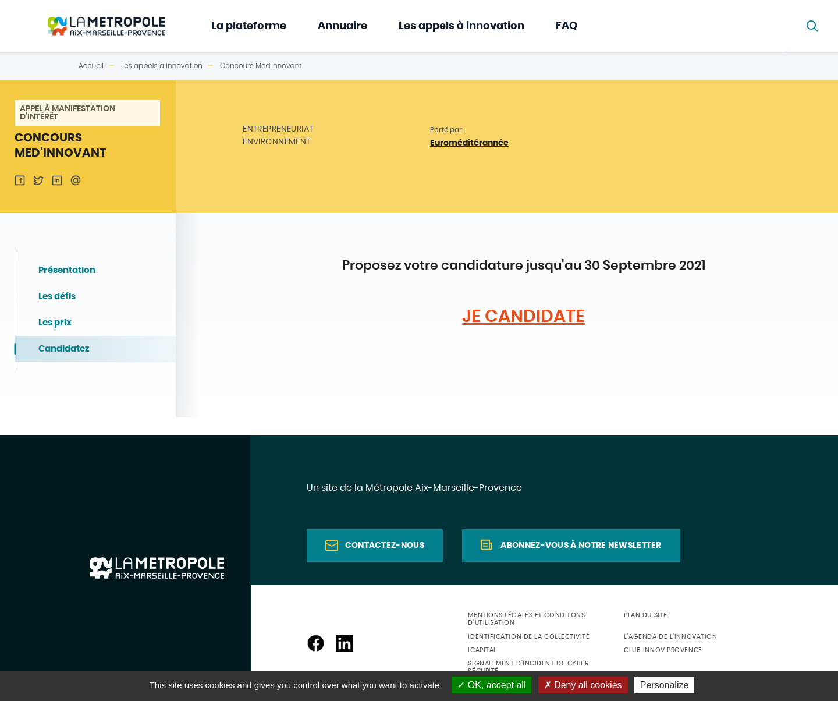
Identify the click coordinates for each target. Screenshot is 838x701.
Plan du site (645, 615)
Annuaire (342, 26)
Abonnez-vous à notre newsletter (580, 545)
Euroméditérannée (469, 143)
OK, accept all (491, 685)
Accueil (91, 65)
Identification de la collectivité (529, 636)
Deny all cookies (583, 685)
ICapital (482, 650)
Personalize (664, 685)
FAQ (566, 26)
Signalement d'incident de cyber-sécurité (530, 667)
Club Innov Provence (663, 650)
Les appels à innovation (461, 26)
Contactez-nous (384, 545)
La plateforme (248, 26)
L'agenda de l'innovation (670, 636)
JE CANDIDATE (523, 316)
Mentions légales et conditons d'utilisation (526, 619)
